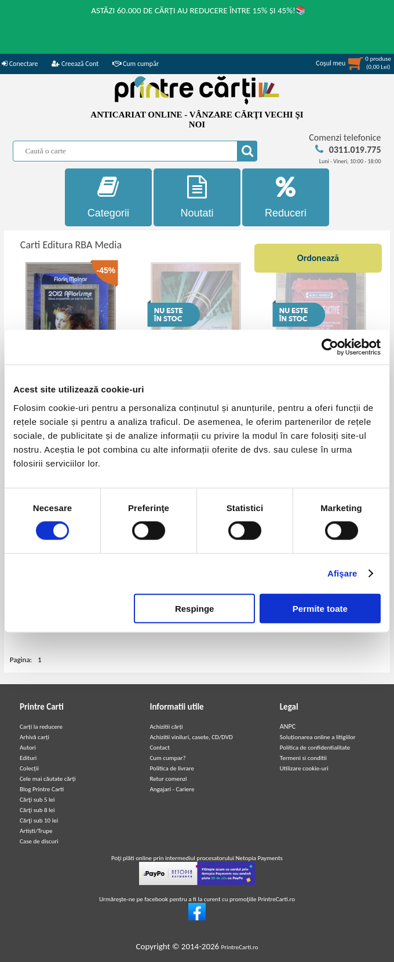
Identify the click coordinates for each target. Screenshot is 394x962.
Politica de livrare (171, 768)
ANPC (288, 726)
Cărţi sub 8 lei (37, 810)
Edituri (28, 758)
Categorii (108, 197)
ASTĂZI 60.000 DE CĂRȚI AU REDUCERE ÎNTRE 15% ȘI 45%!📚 (199, 10)
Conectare (20, 64)
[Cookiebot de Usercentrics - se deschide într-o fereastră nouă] (330, 347)
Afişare (342, 573)
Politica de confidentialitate (315, 747)
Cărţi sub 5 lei (37, 799)
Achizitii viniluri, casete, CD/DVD (190, 737)
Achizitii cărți (166, 726)
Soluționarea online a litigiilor (318, 737)
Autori (28, 747)
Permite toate (320, 608)
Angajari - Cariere (171, 789)
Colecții (29, 768)
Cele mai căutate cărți (48, 779)
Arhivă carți (34, 737)
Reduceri (285, 197)
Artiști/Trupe (36, 831)
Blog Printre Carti (42, 789)
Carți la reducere (41, 726)
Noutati (197, 197)
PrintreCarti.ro (239, 947)
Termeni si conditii (303, 758)
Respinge (194, 608)
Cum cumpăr (135, 64)
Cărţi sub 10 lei (39, 820)
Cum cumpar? (167, 758)
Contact (159, 747)
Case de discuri (39, 841)
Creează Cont (75, 64)
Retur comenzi (168, 779)
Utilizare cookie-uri (304, 768)
